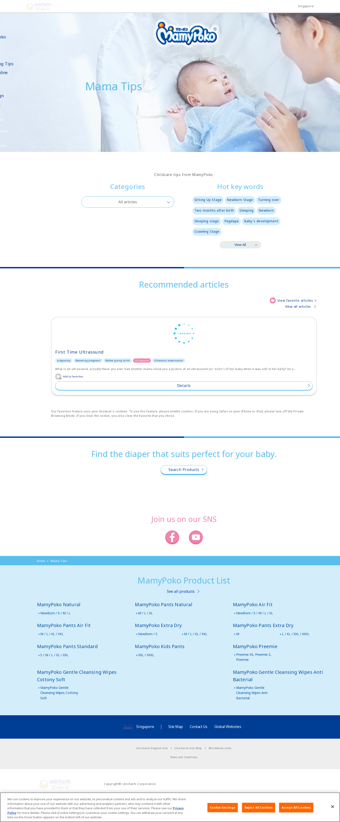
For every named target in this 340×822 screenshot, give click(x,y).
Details (93, 409)
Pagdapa (231, 221)
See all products (181, 615)
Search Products (183, 493)
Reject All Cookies (259, 810)
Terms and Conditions (183, 780)
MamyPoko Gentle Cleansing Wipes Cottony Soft (59, 716)
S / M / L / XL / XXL (54, 678)
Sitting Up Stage (208, 200)
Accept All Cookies (296, 810)
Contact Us (198, 750)
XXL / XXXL (146, 678)
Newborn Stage (240, 200)
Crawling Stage (206, 231)
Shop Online (18, 72)
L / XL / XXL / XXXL (295, 657)
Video (11, 81)
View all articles (298, 306)
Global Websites (227, 750)
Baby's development (261, 221)
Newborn (266, 210)
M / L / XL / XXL (52, 657)
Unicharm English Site (152, 771)
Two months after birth (214, 210)
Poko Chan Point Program (17, 142)
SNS (24, 120)
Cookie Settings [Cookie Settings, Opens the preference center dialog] (222, 810)
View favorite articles (295, 300)
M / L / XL (145, 636)
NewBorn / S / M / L (55, 636)
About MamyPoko (17, 34)
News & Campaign (16, 93)
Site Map (175, 750)
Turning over (268, 200)
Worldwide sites (220, 771)
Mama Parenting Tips (21, 61)
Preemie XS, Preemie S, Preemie (253, 680)
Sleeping (246, 210)
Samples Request (16, 107)
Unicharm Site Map (188, 771)
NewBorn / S (147, 657)
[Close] (332, 809)
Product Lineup (14, 48)
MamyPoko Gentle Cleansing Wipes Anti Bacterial (251, 716)
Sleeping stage (206, 221)
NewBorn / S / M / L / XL (254, 636)
